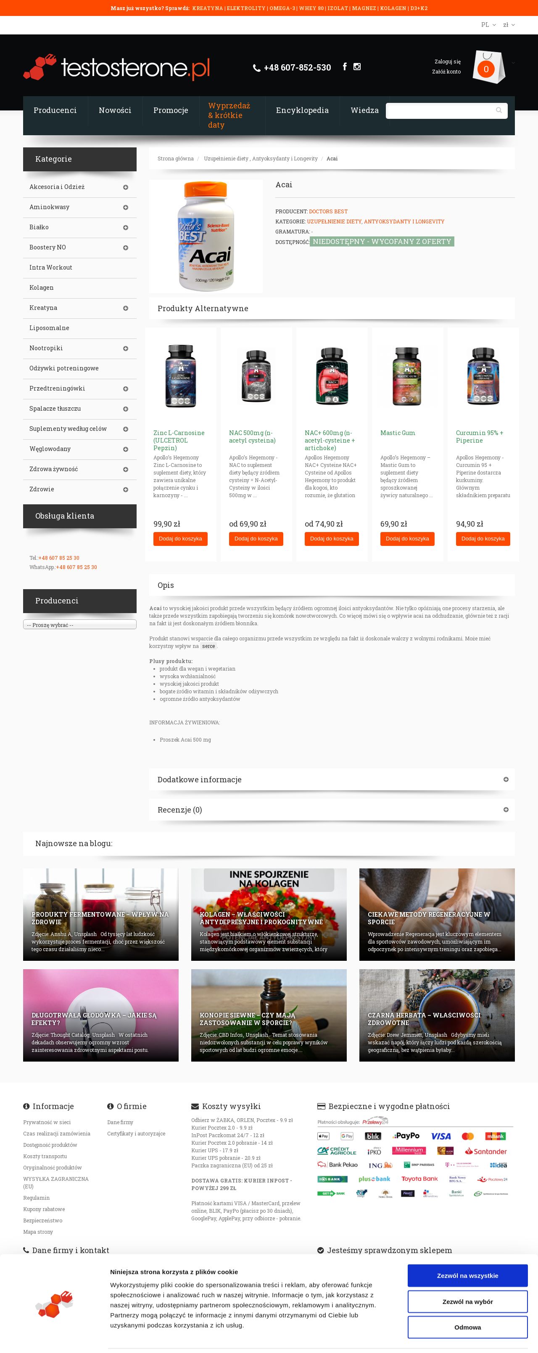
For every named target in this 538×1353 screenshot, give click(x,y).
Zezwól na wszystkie (467, 1247)
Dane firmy (120, 1122)
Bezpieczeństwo (42, 1220)
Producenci (55, 110)
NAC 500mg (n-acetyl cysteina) (252, 436)
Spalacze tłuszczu (55, 408)
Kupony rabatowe (44, 1209)
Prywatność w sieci (47, 1122)
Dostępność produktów (50, 1144)
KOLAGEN (394, 8)
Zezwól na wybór (468, 1273)
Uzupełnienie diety (226, 158)
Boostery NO (47, 247)
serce (208, 645)
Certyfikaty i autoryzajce (136, 1133)
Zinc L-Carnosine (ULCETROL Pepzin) (179, 440)
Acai (332, 158)
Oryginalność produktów (52, 1167)
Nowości (115, 110)
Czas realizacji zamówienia (56, 1133)
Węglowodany (50, 449)
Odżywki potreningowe (64, 368)
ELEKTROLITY (246, 8)
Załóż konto (446, 71)
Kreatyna (43, 307)
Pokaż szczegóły (448, 1336)
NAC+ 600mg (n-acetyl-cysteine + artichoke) (330, 440)
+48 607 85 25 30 (58, 557)
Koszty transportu (45, 1156)
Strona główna (176, 158)
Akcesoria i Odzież (56, 187)
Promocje (170, 110)
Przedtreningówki (57, 388)
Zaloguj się (448, 61)
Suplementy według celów (68, 428)
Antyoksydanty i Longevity (285, 158)
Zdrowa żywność (53, 469)
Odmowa (467, 1298)
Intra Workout (50, 267)
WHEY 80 (311, 8)
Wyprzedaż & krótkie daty (229, 115)
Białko (39, 227)
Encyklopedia (302, 110)
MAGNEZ (364, 8)
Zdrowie (41, 489)
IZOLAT (338, 8)
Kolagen (41, 287)
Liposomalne (49, 328)
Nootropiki (46, 348)
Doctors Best (328, 211)
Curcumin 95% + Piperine (480, 436)
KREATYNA (208, 8)
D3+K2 (418, 8)
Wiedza (365, 110)
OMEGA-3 (282, 8)
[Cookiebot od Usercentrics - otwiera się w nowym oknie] (54, 1336)
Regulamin (36, 1197)
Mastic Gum (398, 433)
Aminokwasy (49, 207)
